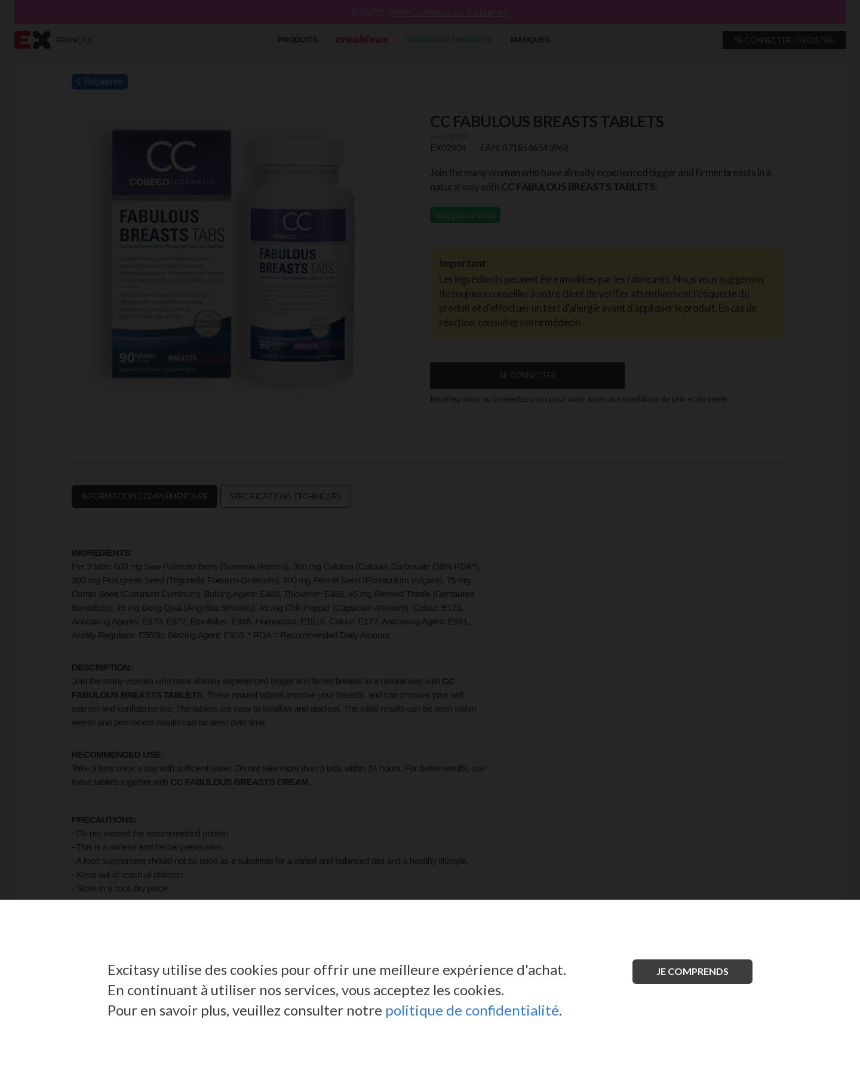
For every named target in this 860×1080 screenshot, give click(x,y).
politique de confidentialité (472, 1010)
